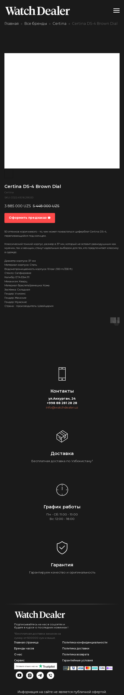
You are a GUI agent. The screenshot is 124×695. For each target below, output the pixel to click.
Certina (60, 23)
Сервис (19, 660)
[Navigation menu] (116, 10)
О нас (18, 654)
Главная (11, 23)
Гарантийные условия (77, 660)
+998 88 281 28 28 (62, 403)
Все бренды (35, 23)
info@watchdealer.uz (62, 407)
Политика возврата (75, 654)
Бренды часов (24, 648)
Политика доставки (75, 648)
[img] (40, 614)
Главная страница (26, 642)
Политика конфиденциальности (84, 642)
